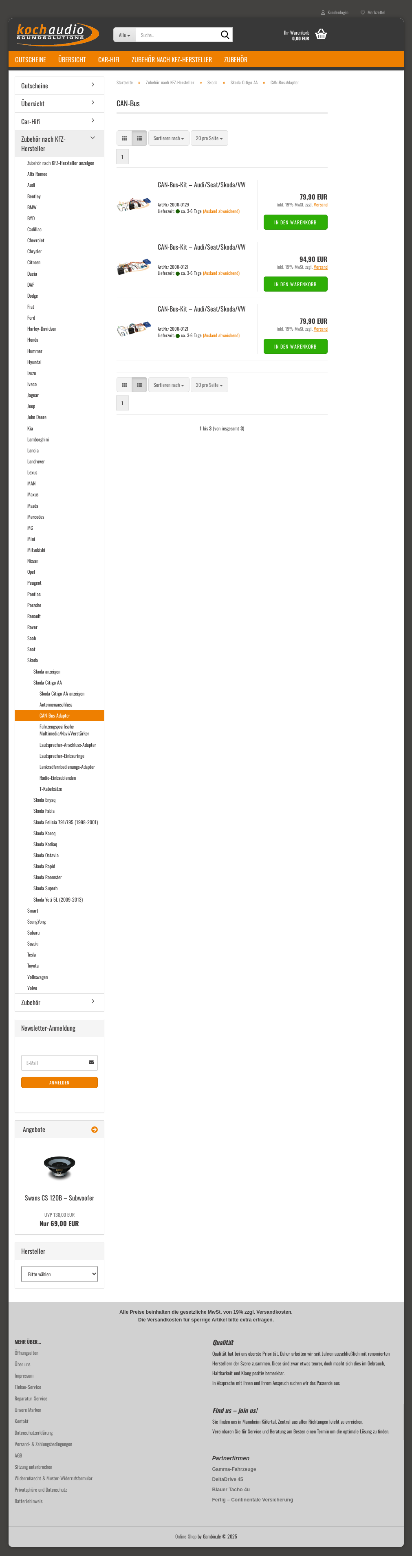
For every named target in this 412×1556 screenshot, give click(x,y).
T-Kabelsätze (51, 797)
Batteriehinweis (28, 1509)
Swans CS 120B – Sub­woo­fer (59, 1206)
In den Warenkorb (295, 231)
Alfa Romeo (37, 182)
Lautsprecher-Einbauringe (62, 764)
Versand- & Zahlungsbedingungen (43, 1452)
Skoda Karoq (44, 841)
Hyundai (34, 370)
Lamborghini (38, 448)
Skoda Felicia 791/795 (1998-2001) (65, 830)
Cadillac (34, 238)
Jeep (31, 414)
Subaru (33, 941)
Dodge (32, 304)
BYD (31, 227)
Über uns (22, 1372)
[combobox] (168, 147)
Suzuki (33, 952)
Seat (31, 657)
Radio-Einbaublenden (58, 786)
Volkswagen (37, 985)
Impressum (24, 1384)
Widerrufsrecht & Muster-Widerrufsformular (54, 1487)
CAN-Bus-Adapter (55, 724)
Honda (32, 348)
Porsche (34, 613)
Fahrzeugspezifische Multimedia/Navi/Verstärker (64, 739)
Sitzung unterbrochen (33, 1475)
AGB (18, 1464)
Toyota (33, 974)
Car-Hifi (108, 59)
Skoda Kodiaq (45, 852)
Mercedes (35, 525)
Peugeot (34, 591)
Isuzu (31, 381)
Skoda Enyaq (44, 808)
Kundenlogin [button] (334, 12)
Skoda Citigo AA (47, 691)
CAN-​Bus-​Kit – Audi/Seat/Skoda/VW (202, 193)
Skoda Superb (45, 897)
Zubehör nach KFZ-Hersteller (172, 59)
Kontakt (22, 1430)
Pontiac (34, 602)
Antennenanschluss (56, 713)
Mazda (32, 514)
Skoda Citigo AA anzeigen (62, 702)
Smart (32, 919)
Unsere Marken (28, 1418)
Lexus (32, 481)
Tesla (31, 963)
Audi (31, 194)
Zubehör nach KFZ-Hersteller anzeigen (60, 171)
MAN (31, 492)
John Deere (36, 425)
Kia (30, 437)
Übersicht (72, 59)
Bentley (34, 205)
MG (30, 536)
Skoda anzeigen (46, 680)
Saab (31, 646)
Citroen (33, 271)
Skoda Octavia (46, 863)
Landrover (36, 470)
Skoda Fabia (44, 819)
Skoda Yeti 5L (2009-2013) (58, 908)
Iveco (32, 392)
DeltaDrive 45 (227, 1488)
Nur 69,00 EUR (59, 1228)
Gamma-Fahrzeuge (234, 1478)
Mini (31, 547)
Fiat (30, 315)
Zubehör (235, 59)
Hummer (34, 359)
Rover (32, 635)
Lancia (33, 459)
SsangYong (36, 930)
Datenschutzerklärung (34, 1441)
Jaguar (33, 403)
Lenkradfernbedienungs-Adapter (67, 775)
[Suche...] (124, 34)
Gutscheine (30, 59)
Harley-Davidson (41, 337)
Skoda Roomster (47, 885)
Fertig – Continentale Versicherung (252, 1509)
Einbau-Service (28, 1395)
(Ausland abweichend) (221, 220)
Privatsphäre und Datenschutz (41, 1498)
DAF (30, 293)
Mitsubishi (36, 558)
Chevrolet (35, 249)
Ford (31, 326)
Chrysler (34, 260)
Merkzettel (373, 12)
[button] (124, 147)
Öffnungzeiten (26, 1361)
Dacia (32, 282)
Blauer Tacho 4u (231, 1498)
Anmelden (59, 1091)
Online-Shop (185, 1545)
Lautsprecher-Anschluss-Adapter (68, 753)
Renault (34, 624)
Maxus (32, 503)
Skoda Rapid (44, 874)
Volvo (32, 996)
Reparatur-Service (31, 1407)
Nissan (32, 569)
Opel (31, 580)
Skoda (32, 669)
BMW (32, 216)
